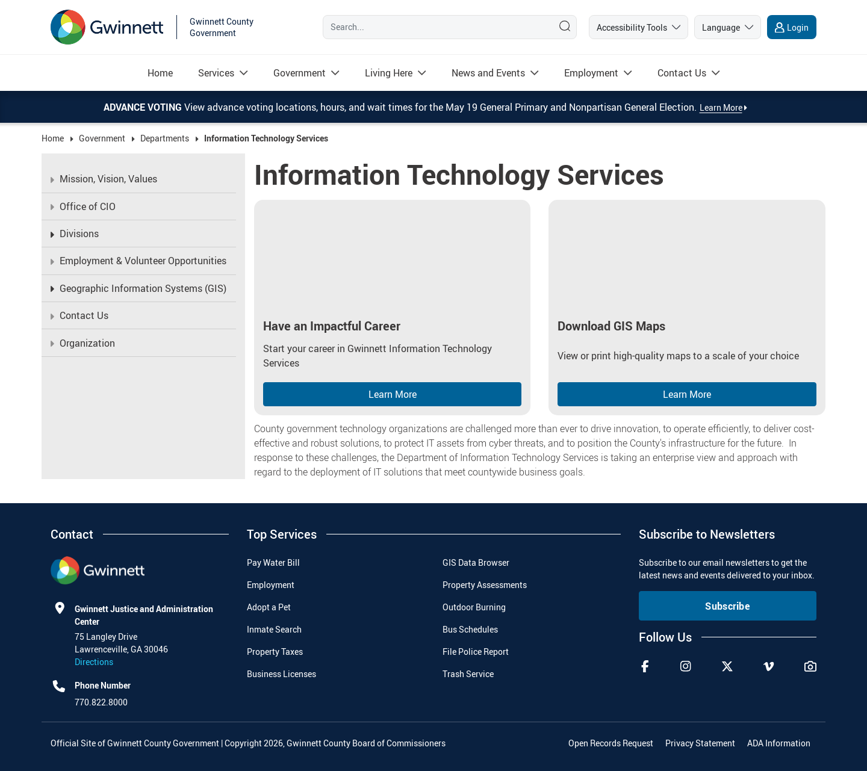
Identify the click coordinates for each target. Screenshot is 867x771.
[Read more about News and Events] (488, 73)
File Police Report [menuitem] (476, 651)
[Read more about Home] (160, 73)
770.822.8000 (101, 702)
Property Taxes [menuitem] (275, 651)
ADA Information (778, 743)
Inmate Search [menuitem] (274, 629)
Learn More (392, 394)
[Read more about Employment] (591, 73)
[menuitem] (160, 73)
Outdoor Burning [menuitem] (474, 607)
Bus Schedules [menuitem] (470, 629)
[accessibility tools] (638, 27)
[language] (727, 27)
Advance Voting (144, 107)
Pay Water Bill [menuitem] (273, 562)
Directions (94, 661)
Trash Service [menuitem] (468, 674)
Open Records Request (610, 743)
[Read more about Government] (299, 73)
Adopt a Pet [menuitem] (269, 607)
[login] (791, 27)
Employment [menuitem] (270, 584)
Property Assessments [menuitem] (485, 584)
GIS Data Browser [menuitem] (476, 562)
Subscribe (727, 606)
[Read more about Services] (216, 73)
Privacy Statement (700, 743)
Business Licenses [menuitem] (281, 674)
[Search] (435, 27)
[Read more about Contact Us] (681, 73)
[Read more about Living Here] (388, 73)
